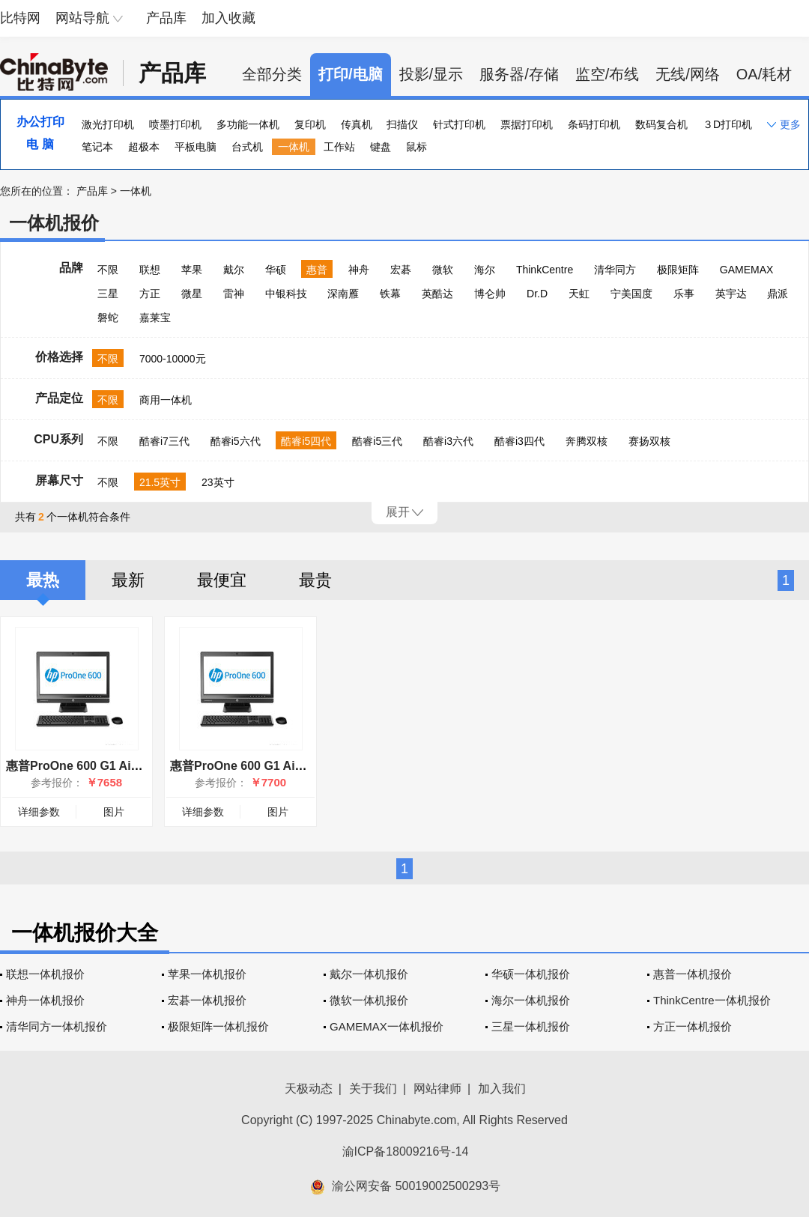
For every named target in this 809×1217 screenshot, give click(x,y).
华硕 (275, 270)
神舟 (358, 270)
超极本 (144, 147)
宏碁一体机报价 (207, 1000)
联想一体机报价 (45, 974)
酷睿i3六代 (448, 441)
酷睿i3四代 (519, 441)
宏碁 (400, 270)
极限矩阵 (678, 270)
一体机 (293, 147)
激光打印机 (108, 124)
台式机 (247, 147)
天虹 (579, 294)
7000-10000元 (172, 359)
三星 (107, 294)
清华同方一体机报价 (56, 1026)
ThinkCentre (544, 270)
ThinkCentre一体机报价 (712, 1000)
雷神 (233, 294)
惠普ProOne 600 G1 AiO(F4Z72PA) (102, 765)
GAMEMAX (747, 270)
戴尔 (233, 270)
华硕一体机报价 (530, 974)
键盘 (380, 147)
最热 (42, 580)
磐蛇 (107, 318)
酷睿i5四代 (306, 441)
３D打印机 (727, 124)
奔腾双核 (586, 441)
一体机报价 (54, 223)
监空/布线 (607, 74)
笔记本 (97, 147)
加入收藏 (228, 17)
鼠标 (416, 147)
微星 (191, 294)
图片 (113, 812)
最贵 (315, 580)
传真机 (356, 124)
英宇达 (731, 294)
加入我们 (502, 1088)
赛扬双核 (649, 441)
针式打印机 (459, 124)
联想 (149, 270)
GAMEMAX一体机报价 (386, 1026)
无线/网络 (687, 74)
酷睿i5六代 (235, 441)
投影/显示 (431, 74)
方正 (149, 294)
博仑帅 (490, 294)
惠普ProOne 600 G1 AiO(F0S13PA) (266, 765)
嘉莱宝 (155, 318)
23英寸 (218, 482)
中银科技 (286, 294)
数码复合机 (661, 124)
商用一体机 (165, 400)
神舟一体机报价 (45, 1000)
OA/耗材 (764, 74)
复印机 (310, 124)
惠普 (316, 270)
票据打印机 (526, 124)
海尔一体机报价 (530, 1000)
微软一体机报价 (369, 1000)
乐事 (683, 294)
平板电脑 (195, 147)
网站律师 (437, 1088)
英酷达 (437, 294)
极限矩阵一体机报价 (218, 1026)
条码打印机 (594, 124)
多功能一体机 (247, 124)
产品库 (166, 17)
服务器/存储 (519, 74)
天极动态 (309, 1088)
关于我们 (373, 1088)
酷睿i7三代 (164, 441)
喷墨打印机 (175, 124)
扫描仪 (402, 124)
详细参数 (39, 812)
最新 (128, 580)
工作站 (339, 147)
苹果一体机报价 (207, 974)
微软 (442, 270)
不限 (107, 270)
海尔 (484, 270)
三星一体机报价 (530, 1026)
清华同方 (615, 270)
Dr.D (537, 294)
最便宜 (221, 580)
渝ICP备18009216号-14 (405, 1151)
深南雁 (343, 294)
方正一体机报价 (692, 1026)
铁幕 (390, 294)
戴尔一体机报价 (369, 974)
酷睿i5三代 (377, 441)
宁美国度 (631, 294)
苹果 (191, 270)
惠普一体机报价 (692, 974)
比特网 (20, 17)
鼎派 (777, 294)
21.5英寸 (160, 482)
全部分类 (272, 74)
